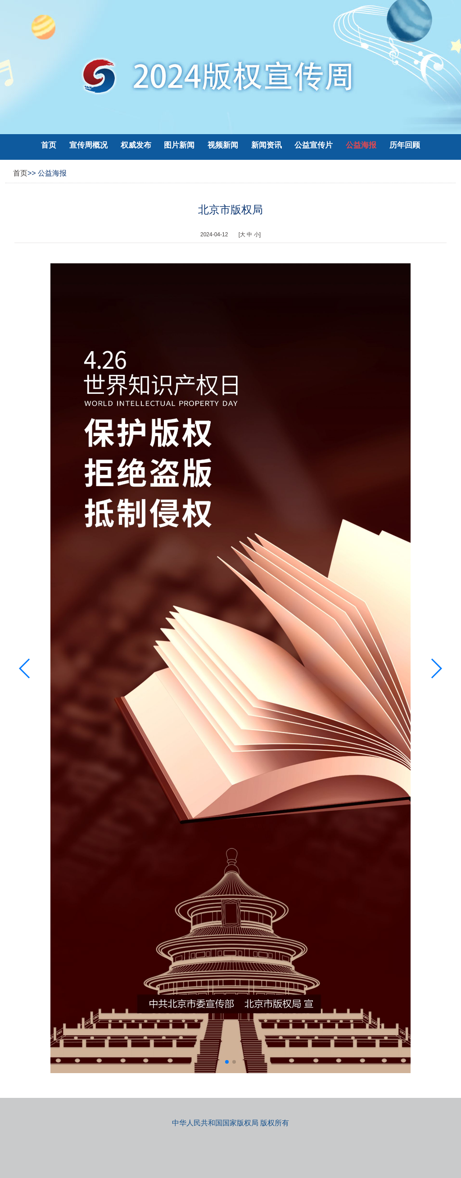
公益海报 (362, 145)
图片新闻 (180, 145)
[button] (227, 1062)
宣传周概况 (89, 145)
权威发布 (137, 145)
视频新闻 (224, 145)
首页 (48, 145)
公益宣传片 (314, 145)
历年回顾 (404, 145)
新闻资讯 (267, 145)
